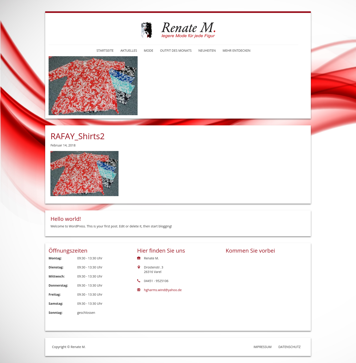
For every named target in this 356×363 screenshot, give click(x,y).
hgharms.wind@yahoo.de (163, 290)
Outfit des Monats (176, 50)
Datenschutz (289, 347)
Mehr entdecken (236, 50)
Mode (148, 50)
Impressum (263, 347)
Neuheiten (207, 50)
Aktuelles (128, 50)
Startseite (105, 50)
